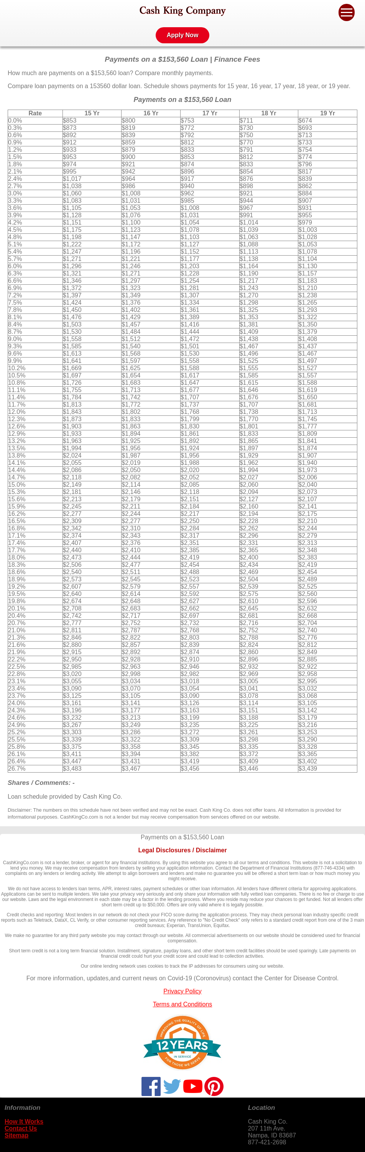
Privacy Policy (182, 991)
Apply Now (183, 35)
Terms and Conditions (182, 1004)
